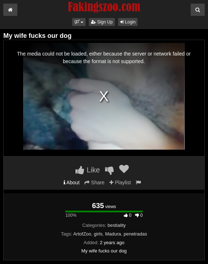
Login (128, 22)
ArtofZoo (82, 234)
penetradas (135, 234)
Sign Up (102, 22)
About (72, 182)
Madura (113, 234)
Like (87, 170)
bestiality (117, 225)
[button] (79, 22)
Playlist (120, 182)
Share (94, 182)
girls (98, 234)
